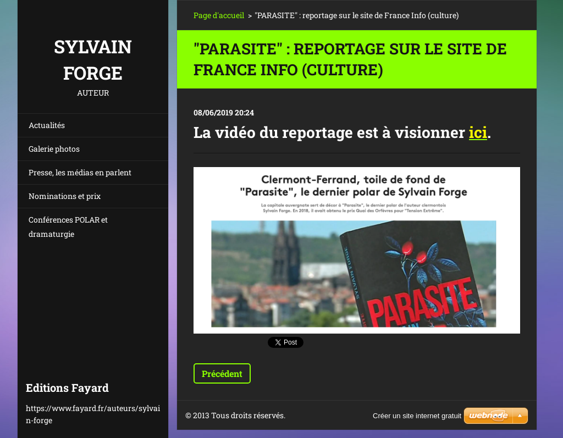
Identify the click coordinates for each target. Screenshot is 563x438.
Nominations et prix (65, 196)
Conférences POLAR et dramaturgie (68, 226)
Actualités (47, 125)
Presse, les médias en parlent (80, 172)
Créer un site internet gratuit (417, 416)
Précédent (222, 373)
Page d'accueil (219, 15)
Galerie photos (54, 148)
